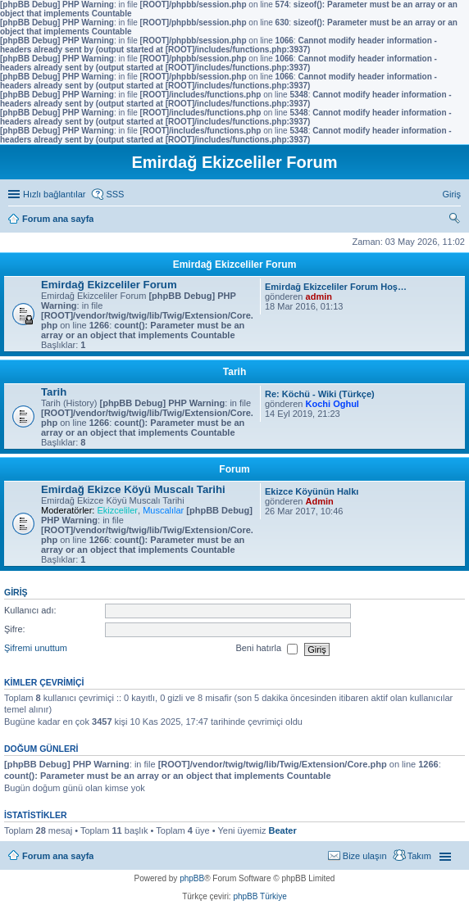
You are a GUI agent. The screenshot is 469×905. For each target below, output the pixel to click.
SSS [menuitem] (115, 194)
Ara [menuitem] (457, 220)
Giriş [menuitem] (451, 194)
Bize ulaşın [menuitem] (365, 856)
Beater (282, 830)
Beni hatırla (266, 649)
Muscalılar (163, 510)
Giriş (16, 592)
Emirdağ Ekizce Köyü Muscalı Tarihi (133, 489)
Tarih (234, 372)
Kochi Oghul (332, 404)
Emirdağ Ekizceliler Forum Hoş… (336, 287)
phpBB (192, 878)
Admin (320, 501)
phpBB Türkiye (259, 896)
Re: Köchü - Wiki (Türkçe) (320, 394)
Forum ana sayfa (57, 856)
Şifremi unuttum (35, 649)
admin (319, 296)
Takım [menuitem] (419, 856)
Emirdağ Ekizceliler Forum (235, 264)
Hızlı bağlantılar (54, 194)
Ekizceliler (117, 510)
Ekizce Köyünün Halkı (311, 491)
